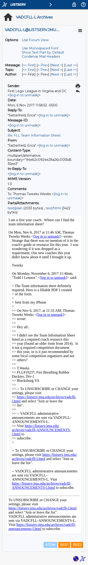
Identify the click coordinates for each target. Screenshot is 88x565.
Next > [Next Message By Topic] (56, 70)
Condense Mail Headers (41, 56)
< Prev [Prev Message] (43, 65)
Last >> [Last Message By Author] (71, 74)
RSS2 (77, 545)
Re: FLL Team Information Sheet (34, 135)
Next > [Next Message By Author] (56, 74)
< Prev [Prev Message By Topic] (43, 70)
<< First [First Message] (29, 65)
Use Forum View (35, 40)
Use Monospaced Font (40, 48)
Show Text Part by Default (43, 52)
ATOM (50, 545)
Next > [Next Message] (56, 65)
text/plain (15, 208)
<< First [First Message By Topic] (29, 70)
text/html (53, 208)
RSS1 (64, 545)
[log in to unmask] (24, 95)
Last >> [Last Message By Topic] (71, 70)
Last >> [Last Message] (71, 65)
